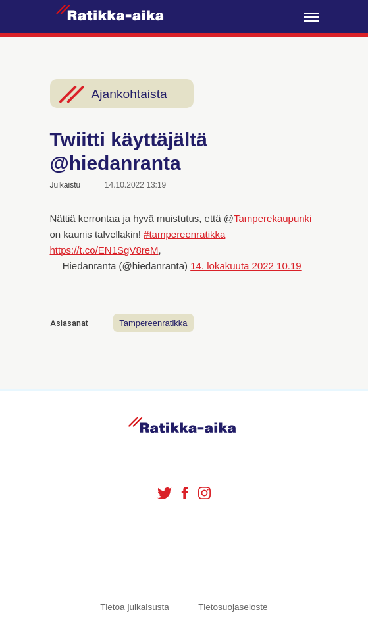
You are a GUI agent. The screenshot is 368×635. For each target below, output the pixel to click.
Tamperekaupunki (272, 218)
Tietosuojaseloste (232, 607)
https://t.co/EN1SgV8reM (104, 250)
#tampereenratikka (184, 234)
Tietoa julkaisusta (134, 607)
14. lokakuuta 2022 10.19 (245, 265)
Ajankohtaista (129, 94)
